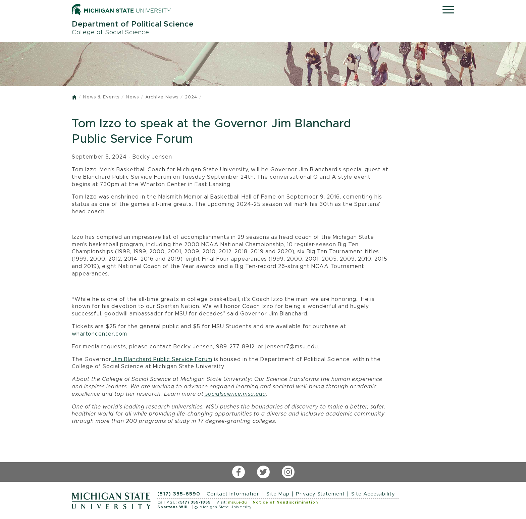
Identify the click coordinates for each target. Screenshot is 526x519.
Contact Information (233, 493)
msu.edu (237, 502)
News (132, 97)
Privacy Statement (320, 493)
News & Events (101, 97)
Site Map (278, 493)
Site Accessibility (373, 493)
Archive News (161, 97)
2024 (191, 97)
